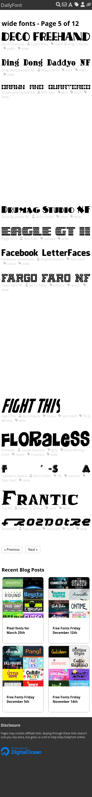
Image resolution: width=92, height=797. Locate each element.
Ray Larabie (29, 529)
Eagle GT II (10, 239)
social (9, 263)
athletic (57, 285)
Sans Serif (75, 259)
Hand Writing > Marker (70, 44)
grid (63, 92)
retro (62, 217)
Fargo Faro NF (12, 285)
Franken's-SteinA (15, 476)
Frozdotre (9, 529)
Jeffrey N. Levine (28, 508)
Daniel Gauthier (31, 450)
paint (9, 48)
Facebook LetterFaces (18, 259)
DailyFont (11, 5)
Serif (67, 70)
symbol (47, 239)
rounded (35, 454)
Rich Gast (46, 92)
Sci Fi (76, 92)
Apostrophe (29, 416)
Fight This (9, 416)
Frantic (7, 508)
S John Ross (37, 44)
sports (73, 285)
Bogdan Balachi (50, 259)
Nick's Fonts (48, 70)
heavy (49, 416)
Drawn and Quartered (19, 92)
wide (23, 48)
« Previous (12, 549)
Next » (33, 549)
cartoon (72, 476)
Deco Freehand (13, 44)
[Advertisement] (46, 156)
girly (52, 450)
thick (80, 70)
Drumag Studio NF (16, 217)
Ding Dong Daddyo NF (19, 70)
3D (57, 476)
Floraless (9, 450)
